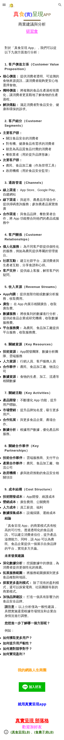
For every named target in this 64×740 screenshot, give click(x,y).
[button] (4, 4)
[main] (32, 22)
